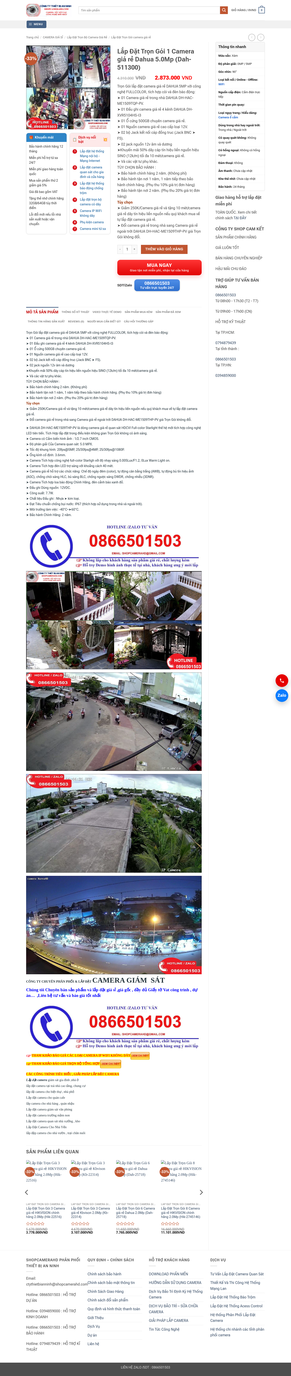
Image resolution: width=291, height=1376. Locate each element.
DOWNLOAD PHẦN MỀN (168, 1276)
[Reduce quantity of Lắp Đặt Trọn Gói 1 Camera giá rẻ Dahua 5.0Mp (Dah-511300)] (120, 249)
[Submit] (224, 10)
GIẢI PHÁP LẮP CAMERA (168, 1323)
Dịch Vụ (94, 1329)
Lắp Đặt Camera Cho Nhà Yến (56, 1129)
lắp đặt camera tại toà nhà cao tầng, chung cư (55, 1088)
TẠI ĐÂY (240, 218)
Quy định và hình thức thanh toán (114, 1311)
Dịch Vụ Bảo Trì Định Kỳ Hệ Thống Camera (176, 1297)
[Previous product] (260, 37)
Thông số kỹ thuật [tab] (81, 313)
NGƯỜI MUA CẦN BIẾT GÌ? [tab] (110, 323)
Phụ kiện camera (92, 222)
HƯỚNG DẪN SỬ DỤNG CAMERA (175, 1285)
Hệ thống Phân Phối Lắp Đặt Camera (232, 1320)
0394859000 (226, 375)
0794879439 (226, 343)
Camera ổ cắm (228, 117)
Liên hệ (93, 1346)
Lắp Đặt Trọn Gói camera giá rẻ (131, 37)
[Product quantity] (127, 249)
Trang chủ (32, 37)
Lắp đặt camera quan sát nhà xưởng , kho (53, 1123)
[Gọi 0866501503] (282, 680)
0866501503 (226, 295)
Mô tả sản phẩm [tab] (44, 313)
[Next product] (251, 37)
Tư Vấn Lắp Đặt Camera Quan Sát (237, 1276)
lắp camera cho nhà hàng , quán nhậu (50, 1106)
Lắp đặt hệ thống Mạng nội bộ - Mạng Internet (92, 156)
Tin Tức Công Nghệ (164, 1332)
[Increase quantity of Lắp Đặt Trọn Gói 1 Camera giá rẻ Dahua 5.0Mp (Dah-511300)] (134, 249)
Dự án (92, 1337)
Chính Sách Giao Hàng (106, 1294)
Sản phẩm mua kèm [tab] (148, 313)
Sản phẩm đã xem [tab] (180, 313)
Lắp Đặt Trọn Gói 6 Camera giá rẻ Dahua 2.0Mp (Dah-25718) (135, 1215)
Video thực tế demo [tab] (114, 313)
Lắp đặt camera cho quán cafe (45, 1100)
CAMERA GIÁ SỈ (53, 37)
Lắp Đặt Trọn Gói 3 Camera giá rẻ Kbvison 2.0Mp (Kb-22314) (90, 1215)
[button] (248, 10)
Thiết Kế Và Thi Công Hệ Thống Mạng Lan (235, 1288)
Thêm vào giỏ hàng (164, 249)
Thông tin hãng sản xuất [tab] (48, 323)
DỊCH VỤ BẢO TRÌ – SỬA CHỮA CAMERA (173, 1311)
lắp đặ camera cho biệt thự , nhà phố (50, 1094)
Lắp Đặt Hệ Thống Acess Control (236, 1308)
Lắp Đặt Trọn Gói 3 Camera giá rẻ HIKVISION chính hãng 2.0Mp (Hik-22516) (45, 1215)
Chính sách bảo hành (104, 1276)
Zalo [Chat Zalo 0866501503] (281, 695)
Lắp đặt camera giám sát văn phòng (49, 1111)
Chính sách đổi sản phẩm (108, 1303)
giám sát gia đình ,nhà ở (53, 1082)
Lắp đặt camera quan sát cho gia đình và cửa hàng (92, 172)
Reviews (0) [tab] (80, 323)
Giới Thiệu (96, 1320)
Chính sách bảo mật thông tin (111, 1285)
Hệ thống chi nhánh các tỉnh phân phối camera (237, 1335)
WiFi (221, 84)
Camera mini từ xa (93, 229)
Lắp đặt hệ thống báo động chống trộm (92, 188)
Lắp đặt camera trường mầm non (48, 1117)
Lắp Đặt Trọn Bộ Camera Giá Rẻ (87, 37)
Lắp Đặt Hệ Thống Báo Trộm (233, 1300)
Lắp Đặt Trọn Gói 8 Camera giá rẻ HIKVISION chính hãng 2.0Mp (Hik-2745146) (180, 1215)
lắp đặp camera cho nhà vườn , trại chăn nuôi (55, 1135)
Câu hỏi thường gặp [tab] (147, 323)
